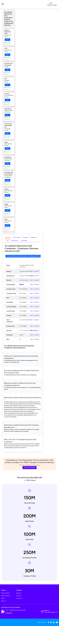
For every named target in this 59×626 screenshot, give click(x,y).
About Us (18, 593)
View (7, 39)
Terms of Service (5, 595)
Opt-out (3, 601)
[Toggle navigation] (2, 4)
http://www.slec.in (24, 280)
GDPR (3, 598)
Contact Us (19, 598)
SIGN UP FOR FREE (29, 467)
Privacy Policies (5, 593)
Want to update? (34, 271)
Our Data (18, 595)
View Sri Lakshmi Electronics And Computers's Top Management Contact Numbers (24, 256)
